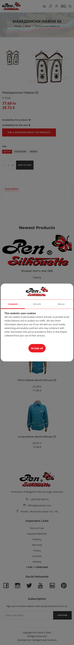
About (61, 303)
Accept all (37, 348)
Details (37, 303)
